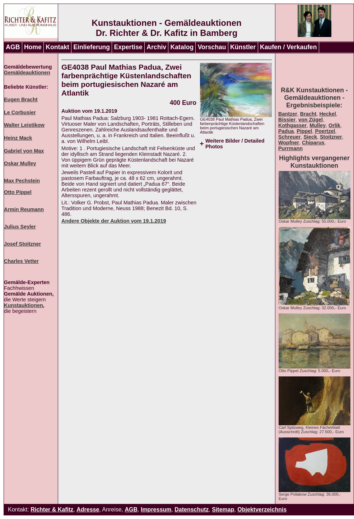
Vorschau (212, 47)
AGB (13, 47)
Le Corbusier (20, 112)
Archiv (156, 47)
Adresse (87, 509)
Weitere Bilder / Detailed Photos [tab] (234, 143)
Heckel (327, 114)
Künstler (243, 47)
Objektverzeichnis (262, 509)
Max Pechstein (22, 181)
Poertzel (325, 131)
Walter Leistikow (24, 125)
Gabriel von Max (24, 151)
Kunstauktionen (23, 305)
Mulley (317, 125)
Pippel (304, 131)
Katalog (182, 47)
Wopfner (288, 142)
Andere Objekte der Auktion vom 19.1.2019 (113, 221)
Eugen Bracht (21, 99)
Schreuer (289, 137)
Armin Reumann (24, 209)
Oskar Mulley (20, 163)
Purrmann (290, 148)
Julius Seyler (20, 227)
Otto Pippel (18, 192)
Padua (286, 131)
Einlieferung (91, 47)
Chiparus (313, 142)
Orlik (334, 125)
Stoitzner (331, 137)
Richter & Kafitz (52, 509)
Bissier (286, 119)
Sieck (310, 137)
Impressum (156, 509)
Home (33, 47)
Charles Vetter (21, 261)
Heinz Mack (18, 138)
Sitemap (223, 509)
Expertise (128, 47)
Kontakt (57, 47)
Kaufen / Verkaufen (288, 47)
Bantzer (287, 114)
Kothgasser (292, 125)
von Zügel (310, 119)
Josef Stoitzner (22, 244)
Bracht (308, 114)
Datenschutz (191, 509)
